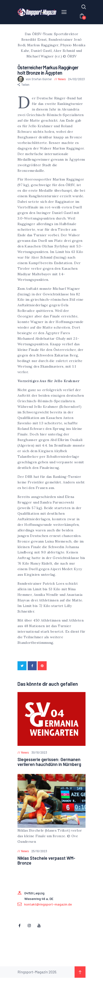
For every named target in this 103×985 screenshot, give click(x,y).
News (62, 79)
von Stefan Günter (35, 79)
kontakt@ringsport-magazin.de (48, 904)
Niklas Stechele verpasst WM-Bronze (46, 860)
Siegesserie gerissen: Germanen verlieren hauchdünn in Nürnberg (49, 762)
